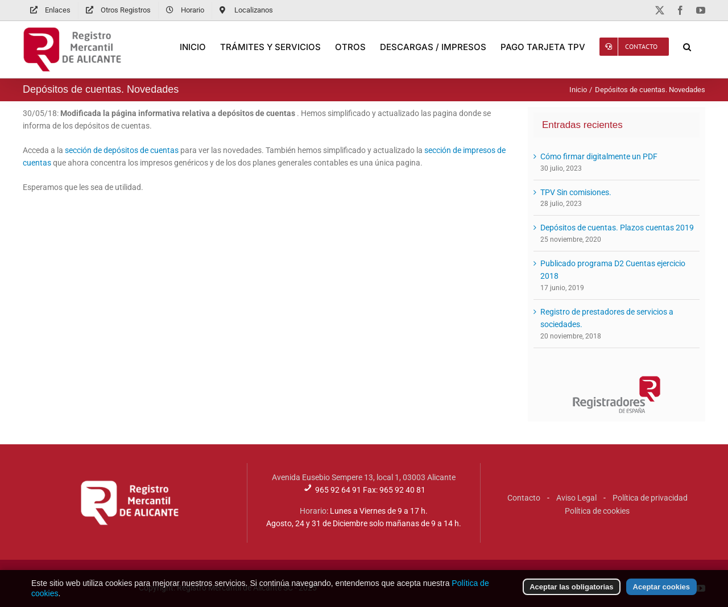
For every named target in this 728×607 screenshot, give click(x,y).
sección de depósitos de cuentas (122, 150)
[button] (687, 46)
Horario (313, 510)
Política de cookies (597, 510)
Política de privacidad (650, 497)
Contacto (523, 497)
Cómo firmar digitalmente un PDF (598, 156)
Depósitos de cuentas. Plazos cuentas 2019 (617, 227)
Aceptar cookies (661, 596)
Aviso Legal (576, 497)
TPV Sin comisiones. (575, 192)
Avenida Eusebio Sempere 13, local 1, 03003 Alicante (364, 477)
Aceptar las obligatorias (571, 596)
